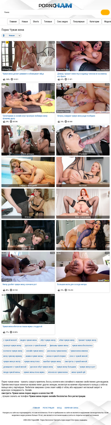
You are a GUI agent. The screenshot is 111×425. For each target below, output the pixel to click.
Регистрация (48, 408)
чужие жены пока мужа (34, 372)
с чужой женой (10, 340)
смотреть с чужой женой (76, 361)
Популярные (79, 21)
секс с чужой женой (78, 356)
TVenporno (6, 280)
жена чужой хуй (78, 372)
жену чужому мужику (12, 356)
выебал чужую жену (52, 361)
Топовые (48, 21)
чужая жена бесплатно (82, 345)
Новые (25, 21)
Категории (94, 21)
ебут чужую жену (48, 340)
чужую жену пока (32, 361)
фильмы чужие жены (59, 345)
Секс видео (62, 21)
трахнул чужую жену (12, 345)
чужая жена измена (79, 351)
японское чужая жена (58, 372)
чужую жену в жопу (11, 361)
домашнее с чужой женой (14, 367)
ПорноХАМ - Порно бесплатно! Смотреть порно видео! (51, 420)
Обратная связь (71, 408)
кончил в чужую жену (12, 351)
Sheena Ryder (62, 69)
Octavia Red (7, 69)
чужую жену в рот (87, 367)
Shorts (36, 21)
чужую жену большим (66, 367)
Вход (59, 408)
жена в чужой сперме (56, 356)
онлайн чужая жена (35, 351)
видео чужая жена (28, 340)
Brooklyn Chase (63, 111)
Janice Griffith (7, 322)
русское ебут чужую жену (41, 367)
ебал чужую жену (67, 340)
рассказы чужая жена (57, 351)
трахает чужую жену (87, 340)
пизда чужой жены (11, 372)
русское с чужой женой (35, 345)
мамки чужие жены (34, 356)
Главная (13, 21)
